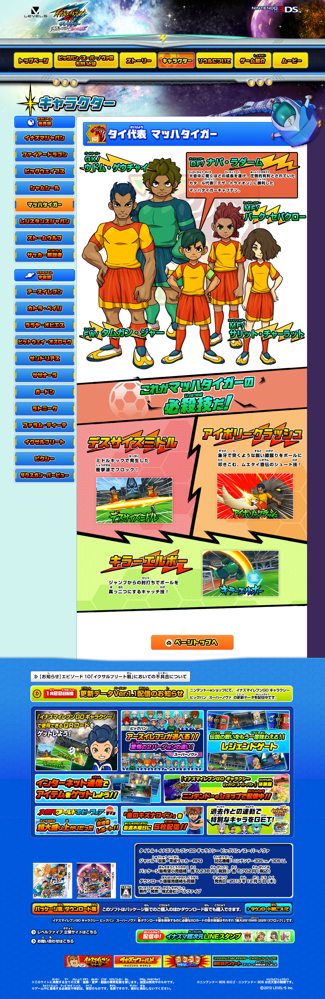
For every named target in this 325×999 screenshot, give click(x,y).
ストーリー (138, 60)
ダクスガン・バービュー (45, 474)
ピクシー (45, 458)
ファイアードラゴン (45, 154)
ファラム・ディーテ (45, 424)
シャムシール (45, 188)
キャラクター (177, 60)
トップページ (34, 60)
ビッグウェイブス (45, 171)
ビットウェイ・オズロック (45, 341)
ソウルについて (215, 60)
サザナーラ (45, 374)
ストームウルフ (45, 238)
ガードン (45, 391)
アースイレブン (45, 291)
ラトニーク (45, 408)
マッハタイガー (45, 204)
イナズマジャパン (45, 138)
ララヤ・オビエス (45, 324)
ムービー (291, 60)
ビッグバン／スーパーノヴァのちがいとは (86, 60)
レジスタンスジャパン (45, 221)
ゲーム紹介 (253, 60)
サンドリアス (45, 358)
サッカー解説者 (45, 254)
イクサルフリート (45, 441)
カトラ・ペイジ (45, 308)
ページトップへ (192, 642)
